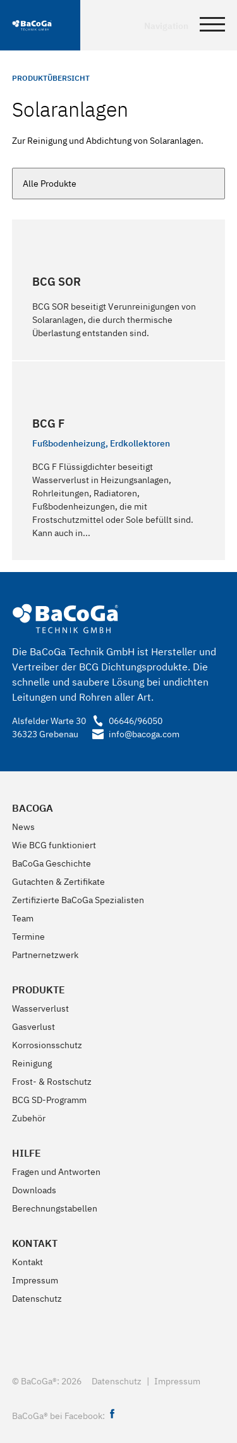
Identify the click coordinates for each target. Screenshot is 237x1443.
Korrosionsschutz (47, 1045)
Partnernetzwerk (45, 955)
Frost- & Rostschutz (52, 1081)
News (23, 827)
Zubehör (29, 1118)
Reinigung (32, 1063)
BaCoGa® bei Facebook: (65, 1416)
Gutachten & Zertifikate (58, 881)
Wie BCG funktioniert (54, 845)
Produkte (38, 989)
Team (22, 918)
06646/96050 (127, 721)
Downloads (34, 1190)
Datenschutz (37, 1298)
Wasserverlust (40, 1008)
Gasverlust (33, 1026)
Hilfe (26, 1153)
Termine (28, 936)
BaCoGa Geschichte (51, 863)
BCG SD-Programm (49, 1100)
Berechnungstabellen (54, 1208)
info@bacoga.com (132, 734)
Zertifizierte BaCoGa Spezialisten (78, 900)
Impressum (35, 1280)
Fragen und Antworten (56, 1171)
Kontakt (35, 1243)
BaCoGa (32, 808)
